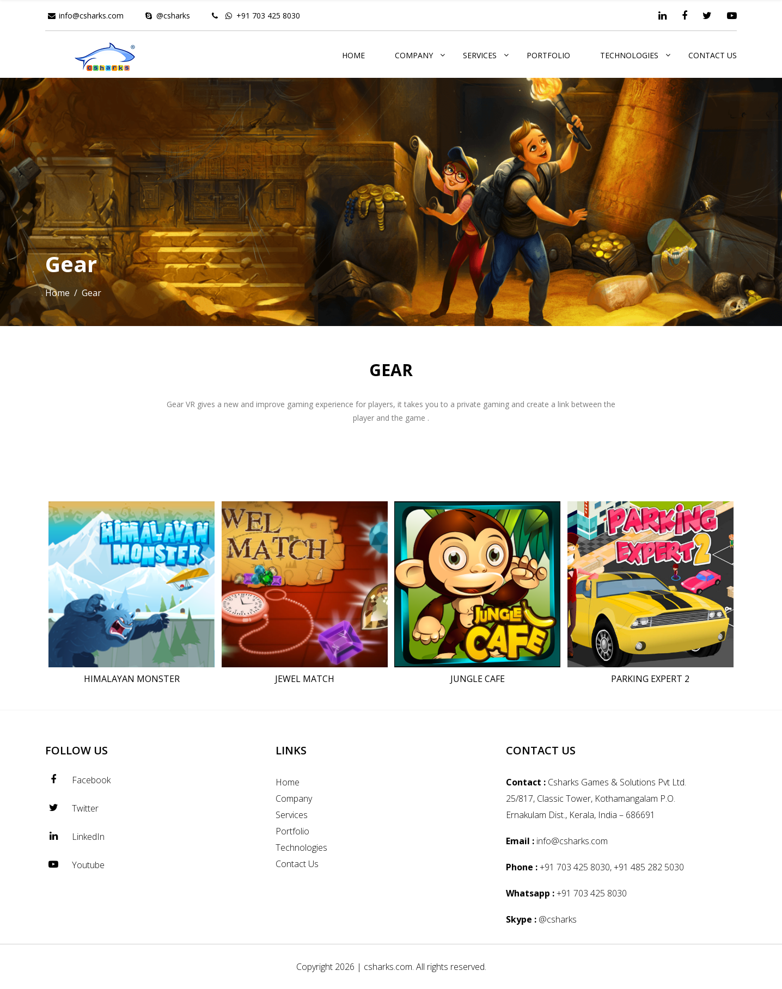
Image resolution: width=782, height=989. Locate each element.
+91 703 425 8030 (268, 15)
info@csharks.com (91, 15)
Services (480, 55)
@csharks (173, 15)
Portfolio (548, 55)
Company (414, 55)
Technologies (629, 55)
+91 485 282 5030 (649, 867)
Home (353, 55)
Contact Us (712, 55)
